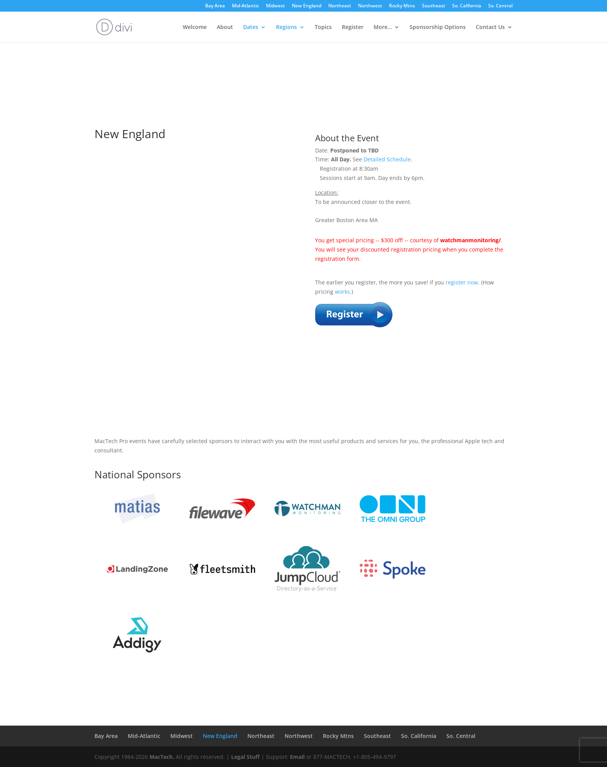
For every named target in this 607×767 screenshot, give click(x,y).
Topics (323, 27)
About (225, 27)
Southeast (433, 6)
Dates (250, 27)
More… (383, 27)
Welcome (195, 27)
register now (462, 282)
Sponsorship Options (438, 27)
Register (353, 27)
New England (306, 6)
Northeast (339, 6)
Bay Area (215, 6)
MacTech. (161, 756)
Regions (286, 27)
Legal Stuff (245, 756)
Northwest (370, 6)
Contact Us (490, 27)
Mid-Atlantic (245, 6)
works (342, 291)
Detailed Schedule (387, 159)
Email (297, 756)
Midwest (275, 6)
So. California (466, 6)
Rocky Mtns (402, 6)
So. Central (500, 6)
